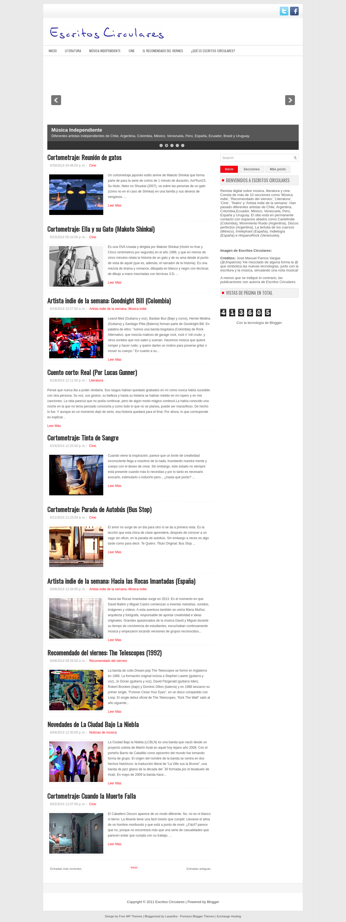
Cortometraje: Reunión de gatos (84, 157)
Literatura (73, 50)
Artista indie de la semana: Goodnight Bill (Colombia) (109, 300)
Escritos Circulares (169, 902)
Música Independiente (105, 50)
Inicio (53, 50)
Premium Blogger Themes (197, 916)
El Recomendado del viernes (163, 50)
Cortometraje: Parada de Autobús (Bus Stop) (99, 509)
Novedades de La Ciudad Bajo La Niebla (93, 724)
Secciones (252, 169)
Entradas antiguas (199, 868)
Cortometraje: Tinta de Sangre (82, 437)
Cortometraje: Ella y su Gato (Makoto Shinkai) (100, 228)
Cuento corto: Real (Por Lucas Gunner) (92, 372)
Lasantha (171, 916)
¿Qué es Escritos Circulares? (213, 50)
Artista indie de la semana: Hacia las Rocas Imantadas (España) (121, 581)
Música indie (137, 309)
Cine (132, 50)
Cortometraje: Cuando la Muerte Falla (91, 795)
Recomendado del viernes (108, 661)
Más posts (278, 169)
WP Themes (134, 916)
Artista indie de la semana (108, 309)
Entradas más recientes (66, 868)
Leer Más (114, 205)
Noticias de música (103, 732)
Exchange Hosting (229, 916)
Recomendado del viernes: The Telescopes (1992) (104, 652)
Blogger (276, 323)
